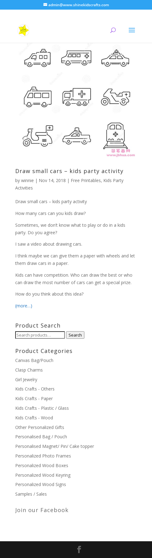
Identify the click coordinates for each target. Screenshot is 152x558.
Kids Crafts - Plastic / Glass (42, 408)
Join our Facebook (42, 510)
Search (75, 335)
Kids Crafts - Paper (34, 398)
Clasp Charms (29, 370)
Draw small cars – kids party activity (69, 171)
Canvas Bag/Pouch (34, 360)
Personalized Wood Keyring (42, 475)
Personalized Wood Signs (40, 484)
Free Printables (86, 180)
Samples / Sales (31, 494)
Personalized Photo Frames (43, 456)
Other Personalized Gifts (39, 427)
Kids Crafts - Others (35, 389)
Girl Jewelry (26, 379)
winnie (27, 180)
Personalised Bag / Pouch (41, 437)
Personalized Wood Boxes (41, 465)
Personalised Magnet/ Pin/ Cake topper (54, 446)
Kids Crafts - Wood (34, 418)
